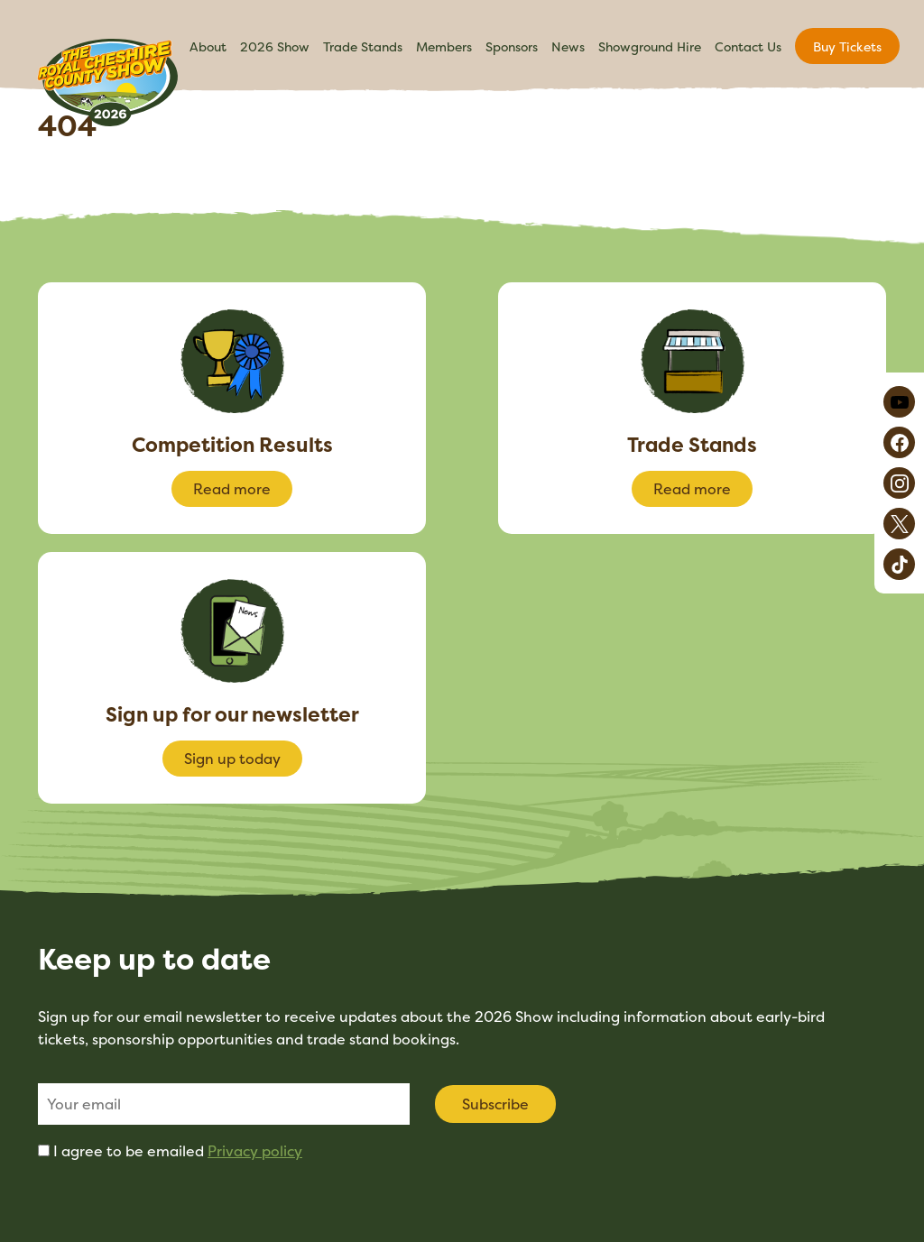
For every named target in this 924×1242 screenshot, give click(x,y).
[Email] (224, 1104)
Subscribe (495, 1104)
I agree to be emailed (177, 1151)
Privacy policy (255, 1151)
